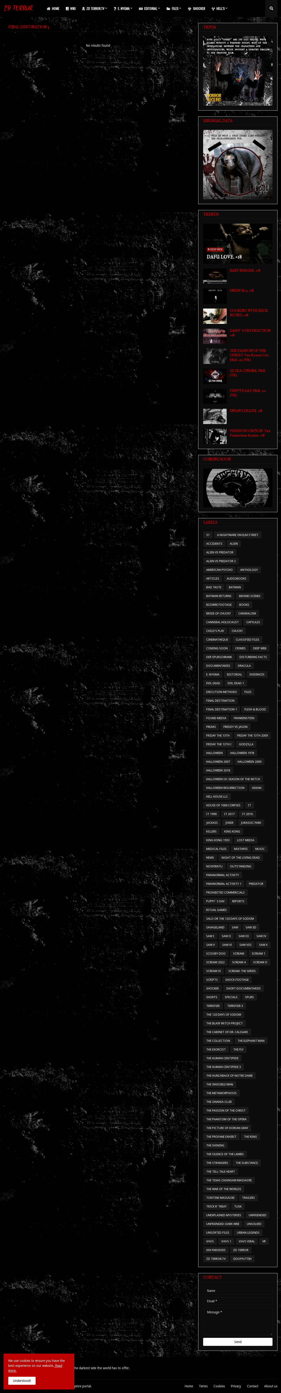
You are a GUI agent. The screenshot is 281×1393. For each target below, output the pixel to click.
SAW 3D (251, 927)
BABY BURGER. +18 (245, 270)
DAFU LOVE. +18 (224, 257)
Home (189, 1386)
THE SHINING (215, 1145)
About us (270, 1386)
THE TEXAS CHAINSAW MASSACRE (229, 1180)
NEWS (210, 857)
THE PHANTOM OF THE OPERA (226, 1119)
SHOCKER (212, 988)
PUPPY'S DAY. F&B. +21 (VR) (248, 393)
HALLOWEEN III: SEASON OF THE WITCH (233, 779)
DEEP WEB (259, 648)
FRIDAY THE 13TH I (218, 744)
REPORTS (238, 901)
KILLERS (211, 831)
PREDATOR (256, 884)
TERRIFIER (213, 1006)
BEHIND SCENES (249, 596)
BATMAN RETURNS (218, 596)
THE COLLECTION (218, 1041)
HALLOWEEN (214, 753)
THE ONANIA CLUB (219, 1102)
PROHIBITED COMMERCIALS (225, 892)
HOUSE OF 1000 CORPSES (223, 805)
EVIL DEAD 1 (236, 683)
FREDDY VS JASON (235, 727)
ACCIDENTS (214, 543)
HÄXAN (256, 788)
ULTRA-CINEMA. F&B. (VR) (248, 373)
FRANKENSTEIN (244, 718)
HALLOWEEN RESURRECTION (225, 788)
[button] (271, 8)
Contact (252, 1386)
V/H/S (210, 1241)
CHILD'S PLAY (215, 631)
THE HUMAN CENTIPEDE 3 (223, 1067)
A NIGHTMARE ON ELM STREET (237, 535)
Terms (203, 1386)
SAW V (210, 945)
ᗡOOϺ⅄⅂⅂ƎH (242, 1259)
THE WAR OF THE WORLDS (223, 1189)
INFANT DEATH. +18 (246, 411)
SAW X (263, 945)
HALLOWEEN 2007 (218, 761)
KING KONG (232, 831)
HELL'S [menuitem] (218, 8)
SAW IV (261, 936)
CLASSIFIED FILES (247, 639)
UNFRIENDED (257, 1215)
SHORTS (211, 997)
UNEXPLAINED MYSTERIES (223, 1215)
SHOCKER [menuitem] (196, 8)
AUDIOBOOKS (236, 578)
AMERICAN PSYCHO (219, 570)
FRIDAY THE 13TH (218, 735)
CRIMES (240, 648)
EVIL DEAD (213, 683)
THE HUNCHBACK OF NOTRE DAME (229, 1075)
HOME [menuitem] (53, 8)
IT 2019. (247, 814)
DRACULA (244, 666)
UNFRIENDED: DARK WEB (222, 1224)
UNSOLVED (254, 1224)
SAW (235, 927)
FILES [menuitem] (172, 8)
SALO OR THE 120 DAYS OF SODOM (230, 918)
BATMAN (235, 587)
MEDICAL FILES (216, 849)
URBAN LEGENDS (248, 1232)
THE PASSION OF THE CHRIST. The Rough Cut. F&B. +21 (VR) (249, 355)
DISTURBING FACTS (253, 657)
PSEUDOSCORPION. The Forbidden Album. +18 (250, 433)
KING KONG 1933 (218, 840)
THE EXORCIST (216, 1049)
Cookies (219, 1386)
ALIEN (234, 543)
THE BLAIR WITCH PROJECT (224, 1023)
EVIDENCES (257, 674)
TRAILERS (248, 1197)
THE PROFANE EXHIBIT (221, 1136)
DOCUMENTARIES (218, 666)
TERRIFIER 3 (235, 1006)
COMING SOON (217, 648)
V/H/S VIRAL (247, 1241)
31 (208, 535)
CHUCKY (237, 631)
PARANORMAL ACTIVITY (222, 875)
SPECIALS (231, 997)
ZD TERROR (240, 1250)
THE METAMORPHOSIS (221, 1093)
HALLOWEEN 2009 (249, 761)
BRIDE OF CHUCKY (218, 613)
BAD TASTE (213, 587)
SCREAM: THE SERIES (242, 971)
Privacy (236, 1386)
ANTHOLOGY (249, 570)
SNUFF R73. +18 (242, 290)
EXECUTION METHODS (221, 692)
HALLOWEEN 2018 (218, 770)
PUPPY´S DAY (215, 901)
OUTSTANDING (240, 866)
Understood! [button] (22, 1381)
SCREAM (238, 953)
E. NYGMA (212, 674)
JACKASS (212, 822)
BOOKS (244, 604)
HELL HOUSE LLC (217, 796)
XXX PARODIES (216, 1250)
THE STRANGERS (217, 1163)
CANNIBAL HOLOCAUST (222, 622)
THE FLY (238, 1049)
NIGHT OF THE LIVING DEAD (241, 857)
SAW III (244, 936)
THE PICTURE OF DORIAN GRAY (227, 1128)
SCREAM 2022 (215, 962)
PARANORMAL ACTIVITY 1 (223, 884)
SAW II (226, 936)
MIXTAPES (241, 849)
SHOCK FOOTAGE (237, 979)
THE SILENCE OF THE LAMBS (225, 1154)
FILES (248, 692)
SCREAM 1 (258, 953)
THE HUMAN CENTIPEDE (222, 1058)
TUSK (238, 1206)
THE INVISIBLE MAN (219, 1084)
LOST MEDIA (245, 840)
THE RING (250, 1136)
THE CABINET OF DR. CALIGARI (227, 1032)
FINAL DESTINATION (220, 700)
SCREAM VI (213, 971)
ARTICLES (212, 578)
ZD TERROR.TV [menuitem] (93, 8)
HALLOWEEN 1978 (242, 753)
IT (249, 805)
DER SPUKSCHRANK (219, 657)
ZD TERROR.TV (216, 1259)
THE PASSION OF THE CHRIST (226, 1110)
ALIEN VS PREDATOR (219, 552)
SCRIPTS (212, 979)
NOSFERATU (214, 866)
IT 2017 (229, 814)
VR (264, 1241)
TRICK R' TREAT (216, 1206)
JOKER (229, 822)
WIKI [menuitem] (70, 8)
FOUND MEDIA (216, 718)
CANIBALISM (247, 613)
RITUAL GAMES (216, 910)
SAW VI (227, 945)
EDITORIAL (234, 674)
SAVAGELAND (215, 927)
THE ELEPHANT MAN (251, 1041)
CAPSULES (253, 622)
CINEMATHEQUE (217, 639)
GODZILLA (246, 744)
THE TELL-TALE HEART (220, 1171)
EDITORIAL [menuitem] (148, 8)
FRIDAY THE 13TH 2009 (252, 735)
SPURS (249, 997)
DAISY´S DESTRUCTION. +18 (250, 333)
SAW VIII (245, 945)
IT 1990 (211, 814)
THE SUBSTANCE (247, 1163)
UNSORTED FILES (217, 1232)
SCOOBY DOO (216, 953)
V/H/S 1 (226, 1241)
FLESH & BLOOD (255, 709)
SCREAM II (260, 962)
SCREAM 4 (239, 962)
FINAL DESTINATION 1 (221, 709)
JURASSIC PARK (251, 822)
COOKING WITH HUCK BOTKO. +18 (249, 313)
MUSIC (260, 849)
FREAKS (211, 727)
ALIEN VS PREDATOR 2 (221, 561)
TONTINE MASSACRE (220, 1197)
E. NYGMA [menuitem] (122, 8)
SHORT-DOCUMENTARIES (243, 988)
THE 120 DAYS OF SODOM (223, 1014)
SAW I (210, 936)
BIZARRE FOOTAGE (219, 604)
